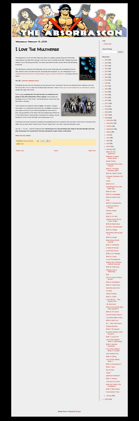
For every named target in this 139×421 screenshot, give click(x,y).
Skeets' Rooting (111, 294)
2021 (106, 74)
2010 (106, 106)
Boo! (107, 274)
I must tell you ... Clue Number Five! (113, 300)
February (109, 149)
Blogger (78, 411)
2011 (106, 103)
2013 (106, 97)
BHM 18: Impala (111, 237)
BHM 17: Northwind (112, 245)
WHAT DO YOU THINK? (23, 135)
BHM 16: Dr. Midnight (113, 253)
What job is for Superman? (110, 152)
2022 (106, 71)
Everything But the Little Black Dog (114, 187)
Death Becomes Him (113, 288)
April (108, 143)
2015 (106, 92)
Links (108, 200)
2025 (106, 63)
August (108, 132)
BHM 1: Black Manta (113, 389)
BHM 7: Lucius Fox (112, 337)
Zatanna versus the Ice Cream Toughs (113, 220)
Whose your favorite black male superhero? (114, 308)
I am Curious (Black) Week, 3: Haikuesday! (114, 340)
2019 (106, 80)
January (109, 395)
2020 (106, 77)
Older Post (92, 151)
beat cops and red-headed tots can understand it (75, 87)
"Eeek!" (108, 373)
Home (56, 151)
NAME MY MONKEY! (113, 376)
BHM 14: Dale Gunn (112, 267)
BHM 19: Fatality (111, 230)
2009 (106, 109)
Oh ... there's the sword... (114, 323)
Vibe (22, 144)
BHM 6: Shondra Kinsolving (111, 345)
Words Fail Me (111, 161)
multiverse (28, 87)
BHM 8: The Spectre (113, 329)
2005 (106, 399)
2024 (106, 66)
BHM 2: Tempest (111, 378)
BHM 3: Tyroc (110, 367)
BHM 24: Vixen (111, 191)
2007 (106, 115)
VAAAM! (109, 213)
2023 (106, 68)
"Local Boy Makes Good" (114, 317)
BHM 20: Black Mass (113, 224)
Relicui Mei (107, 44)
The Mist (109, 291)
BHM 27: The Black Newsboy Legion (112, 169)
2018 (106, 83)
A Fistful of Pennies (112, 248)
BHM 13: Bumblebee (113, 282)
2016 (106, 89)
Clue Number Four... (112, 353)
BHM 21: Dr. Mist (111, 216)
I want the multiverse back (30, 80)
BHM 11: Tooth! (111, 297)
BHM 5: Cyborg (111, 356)
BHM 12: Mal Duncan (113, 285)
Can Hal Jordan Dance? (114, 315)
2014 (106, 94)
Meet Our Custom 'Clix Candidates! (113, 385)
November (110, 123)
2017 (106, 86)
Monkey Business (112, 326)
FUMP (108, 181)
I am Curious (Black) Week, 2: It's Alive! (113, 350)
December (110, 120)
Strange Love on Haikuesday (111, 271)
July (107, 135)
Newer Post (20, 151)
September (110, 129)
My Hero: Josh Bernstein (114, 227)
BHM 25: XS (110, 184)
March (108, 146)
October (109, 126)
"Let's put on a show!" (113, 381)
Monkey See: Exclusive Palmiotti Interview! (113, 263)
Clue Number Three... (113, 392)
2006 (106, 118)
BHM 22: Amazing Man (113, 203)
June (108, 138)
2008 (106, 112)
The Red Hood (111, 304)
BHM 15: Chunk (111, 256)
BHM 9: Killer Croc (112, 320)
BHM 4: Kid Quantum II (113, 364)
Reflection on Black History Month (112, 157)
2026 (106, 60)
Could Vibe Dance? (112, 251)
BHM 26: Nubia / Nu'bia (114, 173)
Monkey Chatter (111, 210)
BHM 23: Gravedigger (113, 194)
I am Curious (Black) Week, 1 (113, 360)
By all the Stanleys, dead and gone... (114, 333)
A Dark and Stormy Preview (112, 207)
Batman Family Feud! (113, 197)
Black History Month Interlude (112, 241)
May (108, 140)
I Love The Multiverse (113, 259)
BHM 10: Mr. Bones (112, 312)
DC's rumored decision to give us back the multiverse (47, 74)
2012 (106, 100)
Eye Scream (110, 370)
